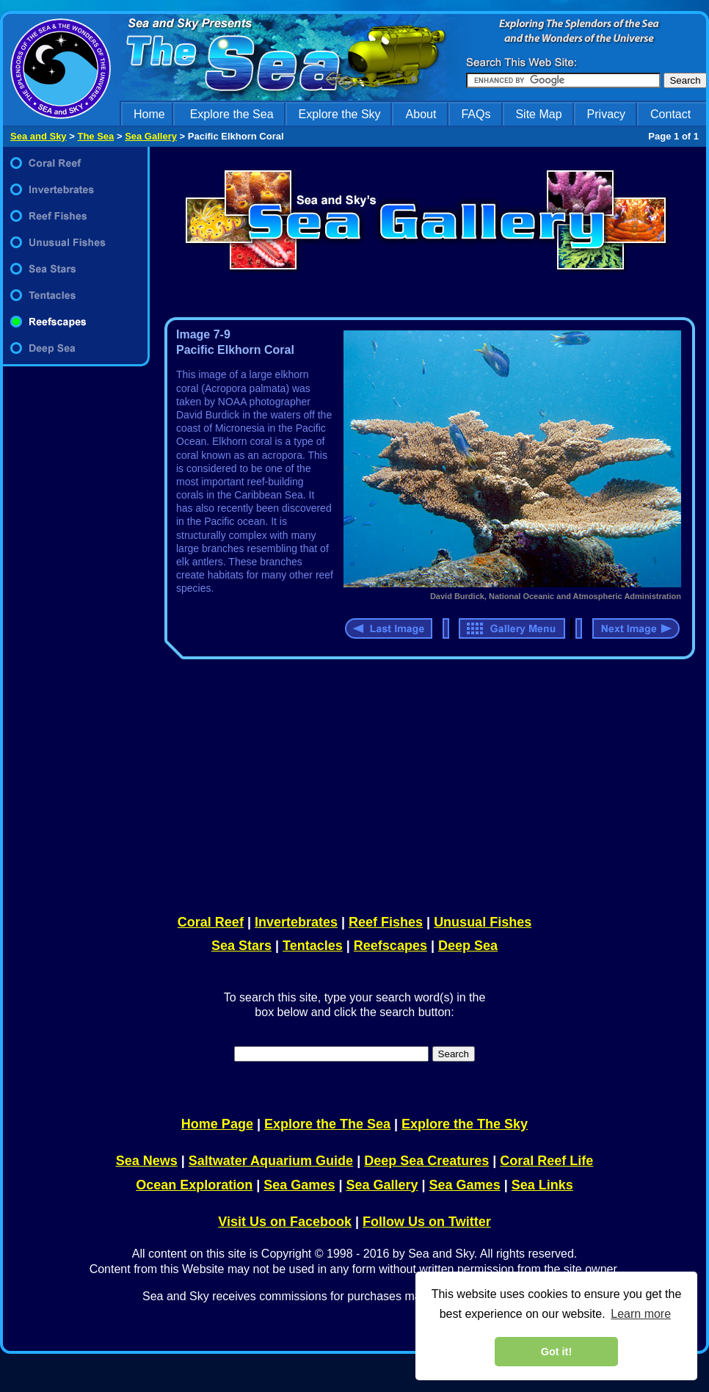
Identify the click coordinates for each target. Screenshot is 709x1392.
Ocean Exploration (194, 1185)
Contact (670, 114)
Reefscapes (390, 945)
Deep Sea (468, 945)
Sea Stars (241, 945)
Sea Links (542, 1185)
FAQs (475, 114)
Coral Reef (211, 922)
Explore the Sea (232, 114)
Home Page (217, 1124)
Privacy (606, 114)
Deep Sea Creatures (426, 1160)
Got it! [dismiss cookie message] (556, 1351)
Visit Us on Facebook (285, 1221)
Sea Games (299, 1185)
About (421, 114)
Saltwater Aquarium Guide (271, 1160)
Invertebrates (296, 922)
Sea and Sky (38, 136)
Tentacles (313, 945)
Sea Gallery (151, 136)
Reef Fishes (386, 922)
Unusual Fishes (482, 922)
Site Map (538, 114)
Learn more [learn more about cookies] (641, 1314)
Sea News (147, 1160)
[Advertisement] (426, 784)
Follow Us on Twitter (427, 1221)
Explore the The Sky (464, 1124)
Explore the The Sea (327, 1124)
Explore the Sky (340, 114)
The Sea (95, 136)
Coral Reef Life (546, 1160)
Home (149, 114)
